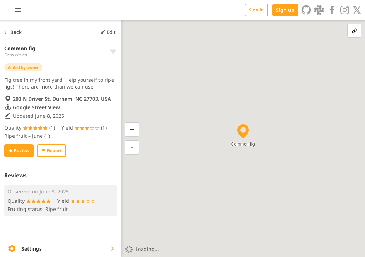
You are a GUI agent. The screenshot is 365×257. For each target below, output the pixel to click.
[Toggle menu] (58, 10)
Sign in (256, 10)
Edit (108, 32)
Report (51, 150)
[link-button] (354, 31)
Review (19, 150)
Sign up (285, 9)
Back (13, 32)
